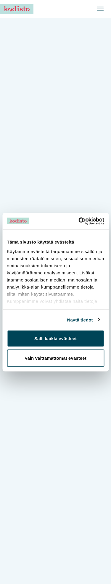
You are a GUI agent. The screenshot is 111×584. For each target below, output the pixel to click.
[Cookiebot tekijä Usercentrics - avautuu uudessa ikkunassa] (79, 221)
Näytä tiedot (80, 319)
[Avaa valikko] (100, 8)
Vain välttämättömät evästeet (55, 357)
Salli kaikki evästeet (55, 338)
